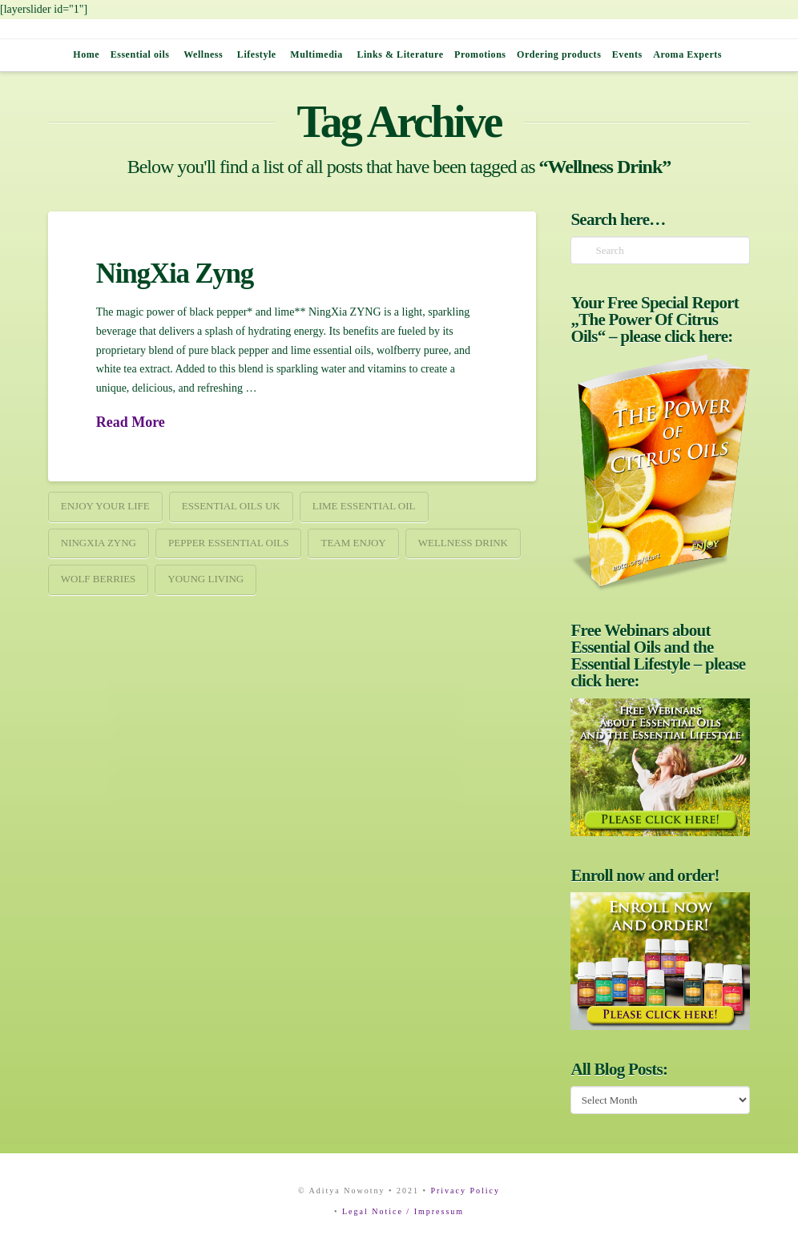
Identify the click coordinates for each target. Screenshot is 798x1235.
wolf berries (98, 579)
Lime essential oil (364, 506)
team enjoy (352, 543)
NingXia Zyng (174, 273)
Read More (130, 422)
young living (205, 579)
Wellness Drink (463, 543)
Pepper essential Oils (228, 543)
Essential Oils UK (231, 506)
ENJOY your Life (105, 506)
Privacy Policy (465, 1190)
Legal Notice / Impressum (403, 1211)
